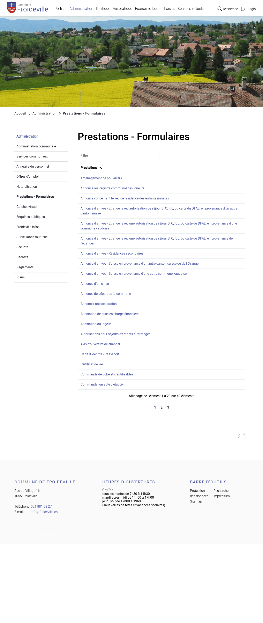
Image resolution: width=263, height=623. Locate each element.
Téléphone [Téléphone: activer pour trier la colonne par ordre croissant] (229, 168)
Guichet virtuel (26, 207)
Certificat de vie (92, 433)
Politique (103, 9)
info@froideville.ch (44, 591)
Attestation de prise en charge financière (109, 358)
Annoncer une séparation (99, 343)
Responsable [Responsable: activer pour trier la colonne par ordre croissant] (186, 168)
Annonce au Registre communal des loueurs (112, 193)
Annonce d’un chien (95, 318)
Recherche (220, 570)
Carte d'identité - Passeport (100, 418)
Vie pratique (122, 9)
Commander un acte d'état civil (103, 458)
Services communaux (32, 156)
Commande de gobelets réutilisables (107, 448)
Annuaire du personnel (32, 166)
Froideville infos (27, 227)
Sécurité (22, 247)
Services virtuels (191, 9)
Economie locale (148, 9)
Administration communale (36, 146)
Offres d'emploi (27, 176)
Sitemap (196, 580)
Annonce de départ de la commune (106, 328)
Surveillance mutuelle (31, 237)
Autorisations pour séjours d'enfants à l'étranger (115, 388)
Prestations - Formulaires (42, 196)
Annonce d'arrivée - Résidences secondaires (112, 273)
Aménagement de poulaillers (101, 178)
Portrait (60, 9)
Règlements (24, 267)
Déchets (22, 257)
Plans (20, 277)
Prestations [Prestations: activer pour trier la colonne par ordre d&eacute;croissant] (89, 168)
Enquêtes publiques (30, 217)
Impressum (221, 575)
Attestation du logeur (96, 373)
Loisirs (169, 9)
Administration (81, 9)
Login (252, 9)
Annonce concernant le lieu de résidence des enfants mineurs (125, 208)
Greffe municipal (189, 318)
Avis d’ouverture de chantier (100, 403)
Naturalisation (26, 187)
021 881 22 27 (231, 178)
